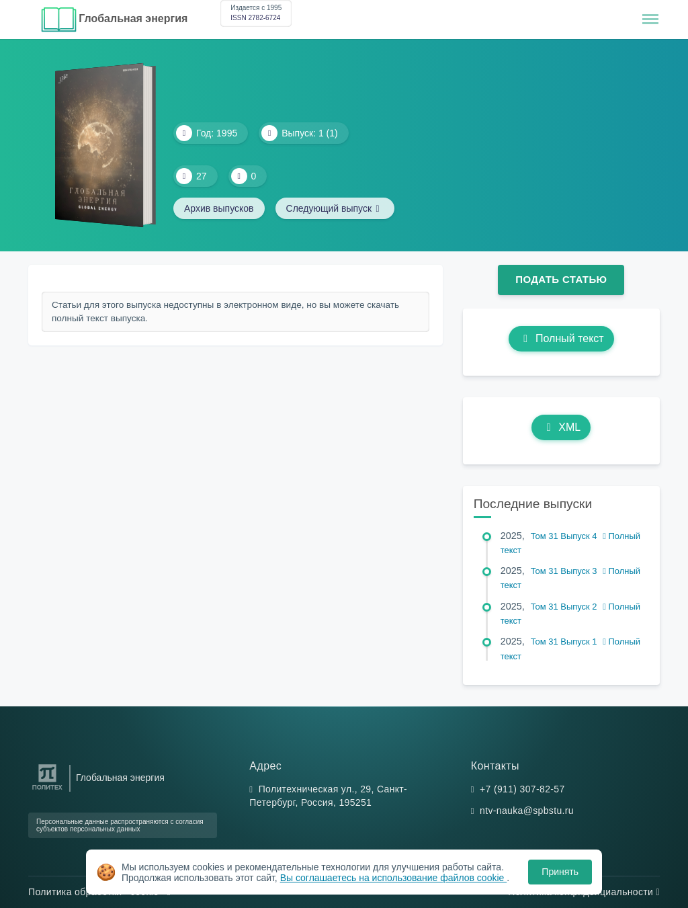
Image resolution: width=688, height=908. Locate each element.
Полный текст (561, 338)
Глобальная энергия (133, 18)
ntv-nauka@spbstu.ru (527, 810)
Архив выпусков (219, 208)
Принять (560, 871)
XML (561, 427)
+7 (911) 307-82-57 (522, 789)
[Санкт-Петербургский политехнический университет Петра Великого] (47, 790)
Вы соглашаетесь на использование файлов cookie (393, 877)
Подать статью (561, 279)
